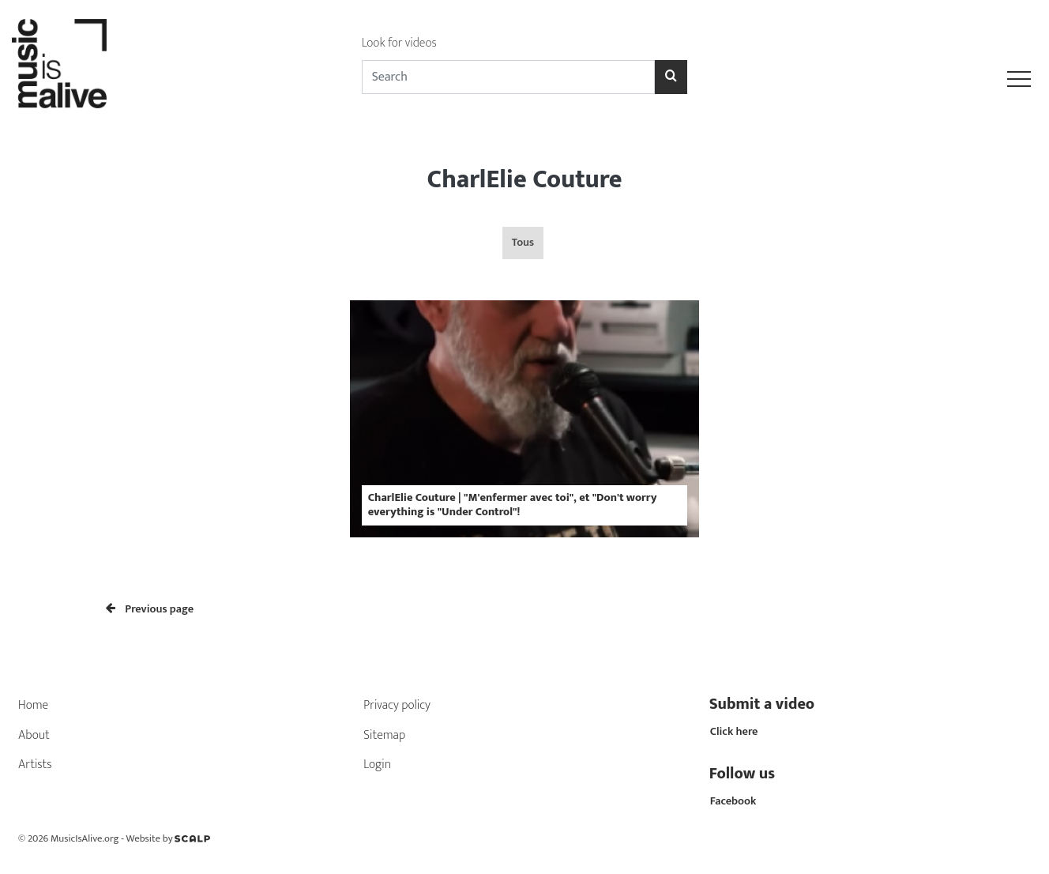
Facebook (733, 801)
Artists (35, 764)
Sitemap (384, 735)
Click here (734, 731)
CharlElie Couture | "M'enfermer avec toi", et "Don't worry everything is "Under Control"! (512, 504)
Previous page (150, 609)
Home (33, 705)
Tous (522, 242)
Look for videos (399, 43)
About (34, 735)
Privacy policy (397, 705)
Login (377, 764)
